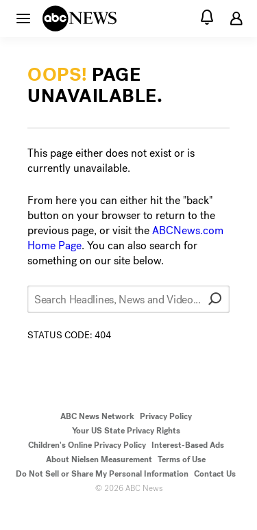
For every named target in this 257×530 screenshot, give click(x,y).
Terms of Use (182, 459)
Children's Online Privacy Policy (87, 445)
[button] (23, 17)
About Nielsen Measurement (99, 459)
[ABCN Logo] (79, 18)
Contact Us (215, 473)
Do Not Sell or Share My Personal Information (102, 473)
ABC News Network (97, 416)
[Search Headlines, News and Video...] (128, 299)
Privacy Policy (166, 416)
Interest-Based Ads (187, 445)
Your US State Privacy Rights (126, 430)
